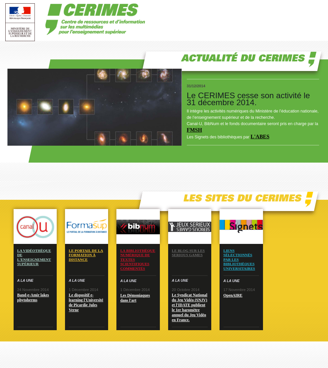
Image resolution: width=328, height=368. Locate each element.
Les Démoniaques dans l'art (135, 298)
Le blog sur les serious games (188, 253)
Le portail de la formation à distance (86, 255)
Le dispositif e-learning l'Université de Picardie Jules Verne (86, 302)
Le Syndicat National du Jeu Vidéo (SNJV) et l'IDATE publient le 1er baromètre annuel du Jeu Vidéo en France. (189, 307)
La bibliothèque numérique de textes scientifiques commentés (137, 259)
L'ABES (259, 136)
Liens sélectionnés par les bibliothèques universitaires (239, 259)
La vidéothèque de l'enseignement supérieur (34, 257)
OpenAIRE (233, 295)
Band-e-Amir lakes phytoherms (33, 297)
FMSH (194, 130)
